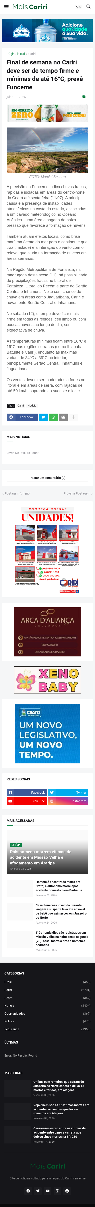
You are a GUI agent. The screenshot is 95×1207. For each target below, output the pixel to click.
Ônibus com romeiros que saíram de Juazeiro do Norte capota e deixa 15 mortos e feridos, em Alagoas (58, 1086)
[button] (6, 7)
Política (47, 1021)
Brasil (47, 982)
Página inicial (16, 54)
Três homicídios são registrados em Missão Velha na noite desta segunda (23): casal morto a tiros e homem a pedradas (62, 939)
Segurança (47, 1029)
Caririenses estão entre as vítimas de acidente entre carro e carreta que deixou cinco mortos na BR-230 (59, 1132)
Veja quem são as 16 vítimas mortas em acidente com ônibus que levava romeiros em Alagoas (61, 1109)
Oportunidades (47, 1014)
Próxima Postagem (77, 493)
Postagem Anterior (18, 493)
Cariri (32, 54)
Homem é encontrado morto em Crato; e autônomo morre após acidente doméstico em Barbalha (59, 886)
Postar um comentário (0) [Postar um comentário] (48, 478)
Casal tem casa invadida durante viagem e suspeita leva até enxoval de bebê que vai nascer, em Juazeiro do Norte (61, 911)
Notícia (32, 405)
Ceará (47, 998)
